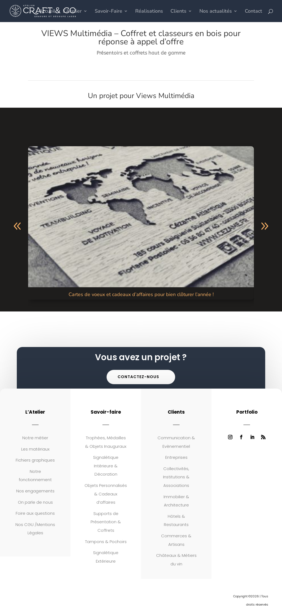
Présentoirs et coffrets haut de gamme (141, 53)
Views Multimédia (165, 96)
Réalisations (149, 11)
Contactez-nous (138, 376)
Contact (253, 11)
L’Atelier (72, 11)
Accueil (47, 11)
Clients (178, 11)
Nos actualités (215, 11)
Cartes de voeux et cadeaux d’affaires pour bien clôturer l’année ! (141, 294)
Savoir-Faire (108, 11)
